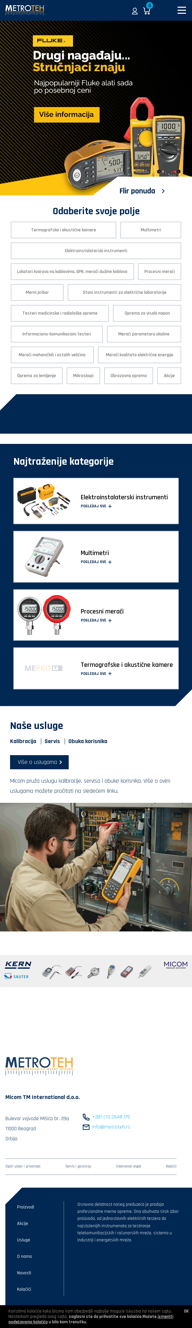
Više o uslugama (37, 762)
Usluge (23, 1240)
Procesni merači (159, 272)
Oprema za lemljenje (36, 376)
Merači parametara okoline (144, 334)
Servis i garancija (78, 1166)
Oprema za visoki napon (147, 313)
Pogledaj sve (96, 506)
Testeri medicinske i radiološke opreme (60, 313)
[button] (135, 10)
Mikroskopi (83, 376)
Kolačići (171, 1166)
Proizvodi (25, 1207)
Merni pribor (37, 292)
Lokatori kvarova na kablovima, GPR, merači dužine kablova (72, 272)
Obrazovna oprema (129, 376)
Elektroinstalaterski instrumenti (96, 251)
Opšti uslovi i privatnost (23, 1166)
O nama (24, 1256)
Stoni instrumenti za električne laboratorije (125, 292)
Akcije (169, 376)
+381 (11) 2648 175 (111, 1116)
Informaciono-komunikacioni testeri (56, 334)
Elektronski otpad (128, 1166)
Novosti (24, 1273)
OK (186, 1311)
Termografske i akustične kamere (63, 230)
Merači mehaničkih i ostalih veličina (52, 355)
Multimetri (151, 230)
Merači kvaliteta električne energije (139, 355)
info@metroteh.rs (111, 1127)
